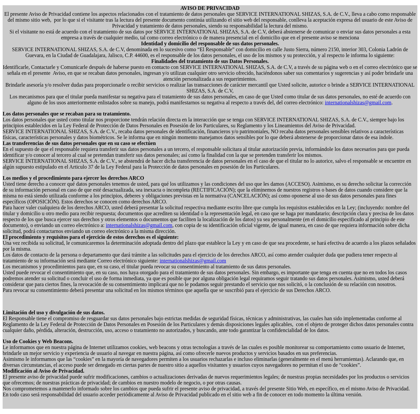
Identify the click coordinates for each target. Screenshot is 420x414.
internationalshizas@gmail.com (358, 102)
